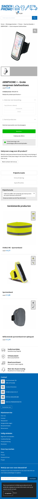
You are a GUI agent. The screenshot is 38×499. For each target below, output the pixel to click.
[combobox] (16, 18)
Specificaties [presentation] (19, 183)
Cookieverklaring (5, 439)
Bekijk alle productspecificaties (12, 94)
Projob (3, 460)
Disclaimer (4, 444)
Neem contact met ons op (9, 162)
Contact (3, 418)
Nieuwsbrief (4, 420)
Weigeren (15, 492)
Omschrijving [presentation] (19, 178)
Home (2, 24)
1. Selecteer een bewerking (12, 100)
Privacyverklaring (6, 441)
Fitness (20, 24)
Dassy (2, 452)
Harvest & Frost (5, 457)
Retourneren (4, 428)
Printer (3, 455)
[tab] (19, 173)
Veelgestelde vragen (6, 423)
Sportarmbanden (29, 24)
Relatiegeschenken (11, 24)
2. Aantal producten (9, 119)
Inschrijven (33, 478)
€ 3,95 (6, 295)
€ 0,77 (6, 250)
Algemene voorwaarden (7, 436)
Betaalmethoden (5, 426)
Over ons (3, 416)
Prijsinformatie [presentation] (19, 173)
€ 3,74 (6, 340)
